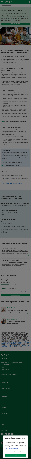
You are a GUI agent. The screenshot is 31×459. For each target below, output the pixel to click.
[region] (15, 446)
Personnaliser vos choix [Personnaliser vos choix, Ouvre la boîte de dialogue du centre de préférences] (15, 451)
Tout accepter (15, 455)
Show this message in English (11, 448)
